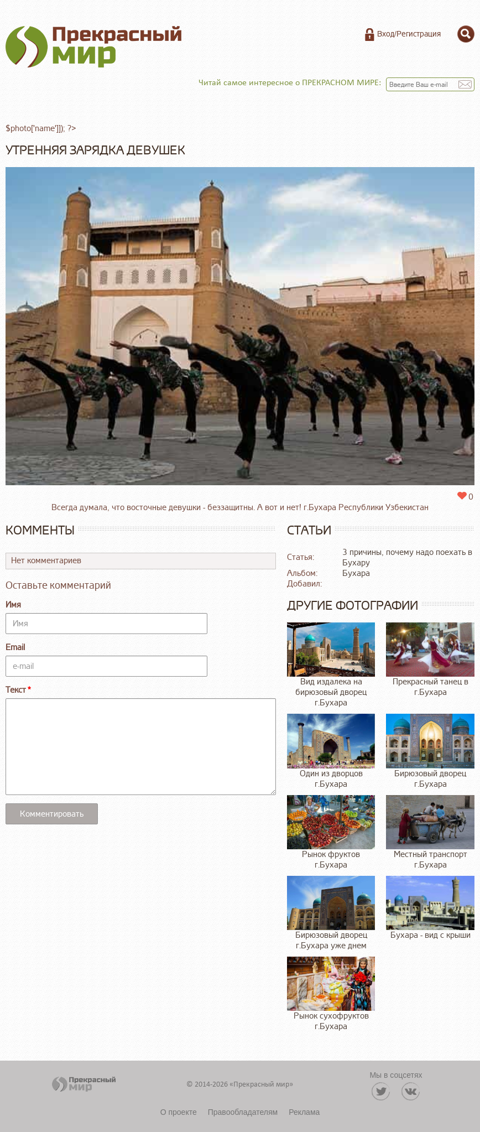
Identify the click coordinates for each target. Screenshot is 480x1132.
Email (15, 647)
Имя (13, 605)
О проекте (178, 1112)
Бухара (356, 573)
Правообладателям (243, 1112)
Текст (16, 690)
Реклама (304, 1112)
